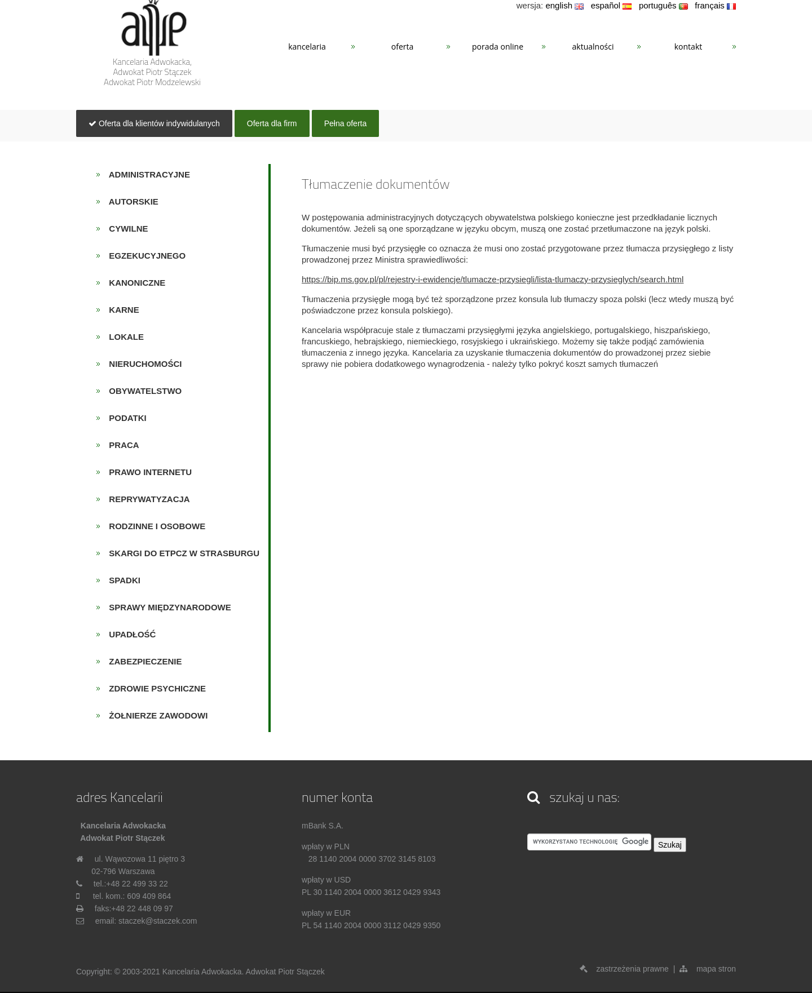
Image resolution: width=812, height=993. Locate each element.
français (715, 5)
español (611, 5)
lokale (123, 337)
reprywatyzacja (146, 499)
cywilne (125, 228)
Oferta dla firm (272, 123)
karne (120, 309)
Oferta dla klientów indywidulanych (154, 123)
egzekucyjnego (144, 255)
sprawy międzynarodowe (166, 607)
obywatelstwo (142, 391)
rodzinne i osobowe (153, 526)
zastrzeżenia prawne (624, 968)
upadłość (129, 634)
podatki (124, 418)
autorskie (130, 201)
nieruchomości (142, 364)
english (564, 5)
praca (120, 445)
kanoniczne (134, 282)
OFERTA (402, 46)
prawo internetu (147, 472)
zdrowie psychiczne (154, 688)
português (663, 5)
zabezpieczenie (142, 661)
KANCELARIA (307, 46)
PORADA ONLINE (497, 46)
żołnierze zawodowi (155, 715)
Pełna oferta (345, 123)
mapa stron (707, 968)
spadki (121, 580)
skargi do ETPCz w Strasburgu (180, 553)
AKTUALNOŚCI (593, 46)
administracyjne (146, 174)
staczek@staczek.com (157, 920)
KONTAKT (688, 46)
